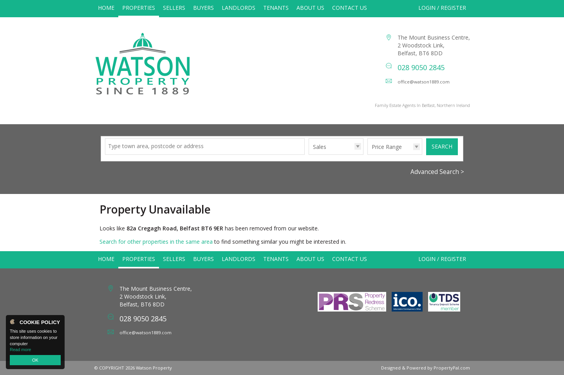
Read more (20, 349)
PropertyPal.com (452, 368)
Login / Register (442, 7)
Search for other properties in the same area (156, 241)
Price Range (387, 146)
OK (35, 360)
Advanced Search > (437, 172)
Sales (319, 146)
